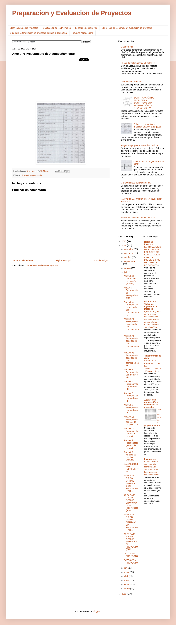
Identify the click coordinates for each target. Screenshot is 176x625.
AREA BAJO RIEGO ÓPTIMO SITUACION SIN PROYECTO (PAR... (131, 542)
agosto (127, 268)
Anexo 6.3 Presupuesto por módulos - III (131, 385)
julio (126, 272)
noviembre (129, 253)
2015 (124, 241)
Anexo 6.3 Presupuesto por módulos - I (131, 409)
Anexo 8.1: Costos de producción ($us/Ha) (130, 280)
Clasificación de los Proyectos (56, 28)
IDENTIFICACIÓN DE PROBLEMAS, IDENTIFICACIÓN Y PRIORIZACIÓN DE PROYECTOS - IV (144, 103)
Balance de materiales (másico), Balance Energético (147, 125)
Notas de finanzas (148, 243)
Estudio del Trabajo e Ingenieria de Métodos (150, 305)
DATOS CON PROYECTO (131, 561)
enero (127, 588)
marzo (127, 580)
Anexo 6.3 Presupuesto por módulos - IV (131, 373)
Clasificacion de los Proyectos (24, 28)
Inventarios (150, 459)
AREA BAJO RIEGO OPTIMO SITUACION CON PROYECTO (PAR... (131, 483)
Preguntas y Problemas (132, 81)
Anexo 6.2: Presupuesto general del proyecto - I (131, 444)
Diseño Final (127, 47)
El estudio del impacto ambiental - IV (138, 63)
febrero (127, 584)
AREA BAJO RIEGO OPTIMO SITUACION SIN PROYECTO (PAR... (131, 522)
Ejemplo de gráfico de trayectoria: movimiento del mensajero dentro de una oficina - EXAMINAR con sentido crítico (152, 319)
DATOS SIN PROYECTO (131, 554)
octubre (128, 257)
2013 (124, 594)
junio (126, 568)
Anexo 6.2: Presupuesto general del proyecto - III (131, 421)
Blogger (96, 611)
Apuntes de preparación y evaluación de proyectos (151, 403)
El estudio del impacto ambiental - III (138, 217)
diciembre (129, 249)
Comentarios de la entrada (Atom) (42, 265)
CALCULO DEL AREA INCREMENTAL (131, 468)
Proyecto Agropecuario (82, 33)
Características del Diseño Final (136, 183)
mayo (127, 572)
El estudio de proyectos (86, 28)
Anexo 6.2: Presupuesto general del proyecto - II (131, 432)
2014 (124, 245)
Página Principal (63, 260)
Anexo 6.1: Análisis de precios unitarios (130, 456)
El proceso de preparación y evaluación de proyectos (127, 28)
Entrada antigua (100, 260)
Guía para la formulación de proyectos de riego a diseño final (38, 33)
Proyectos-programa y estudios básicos (139, 145)
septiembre (129, 261)
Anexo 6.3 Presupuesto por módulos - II (131, 397)
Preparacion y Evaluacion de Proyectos (72, 13)
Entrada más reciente (23, 260)
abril (126, 576)
